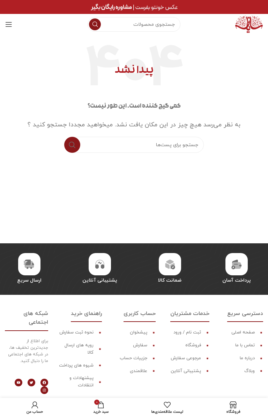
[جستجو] (134, 24)
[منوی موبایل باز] (9, 24)
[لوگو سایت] (249, 24)
